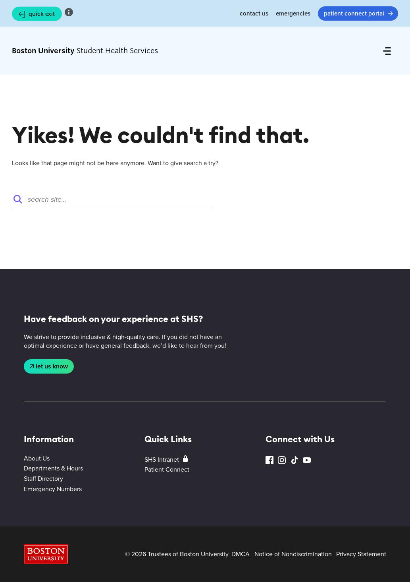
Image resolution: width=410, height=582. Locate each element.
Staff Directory (43, 478)
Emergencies (293, 13)
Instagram (282, 460)
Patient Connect (166, 469)
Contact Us (254, 13)
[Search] (111, 199)
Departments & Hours (53, 468)
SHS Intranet (161, 459)
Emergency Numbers (53, 488)
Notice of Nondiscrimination (293, 554)
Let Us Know (52, 366)
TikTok (294, 460)
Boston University (46, 554)
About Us (37, 458)
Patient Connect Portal (354, 13)
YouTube (307, 460)
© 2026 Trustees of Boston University (177, 554)
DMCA (240, 554)
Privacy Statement (361, 554)
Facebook (269, 460)
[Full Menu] (387, 51)
